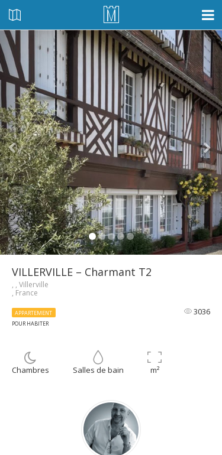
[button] (16, 142)
